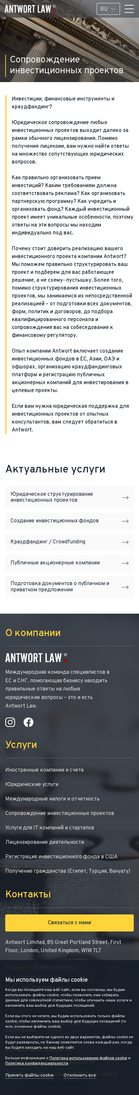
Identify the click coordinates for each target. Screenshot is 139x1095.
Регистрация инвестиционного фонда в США (61, 857)
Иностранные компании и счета (44, 770)
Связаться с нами (69, 923)
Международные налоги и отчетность (52, 799)
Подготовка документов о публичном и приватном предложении (69, 586)
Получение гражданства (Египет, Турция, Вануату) (67, 871)
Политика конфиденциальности (36, 1063)
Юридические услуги (31, 784)
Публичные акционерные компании (69, 563)
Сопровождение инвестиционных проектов (59, 813)
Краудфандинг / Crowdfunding (69, 542)
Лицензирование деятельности (44, 842)
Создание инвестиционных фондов (69, 521)
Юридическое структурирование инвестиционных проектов (69, 497)
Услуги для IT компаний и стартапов (49, 828)
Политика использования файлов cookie (88, 1058)
